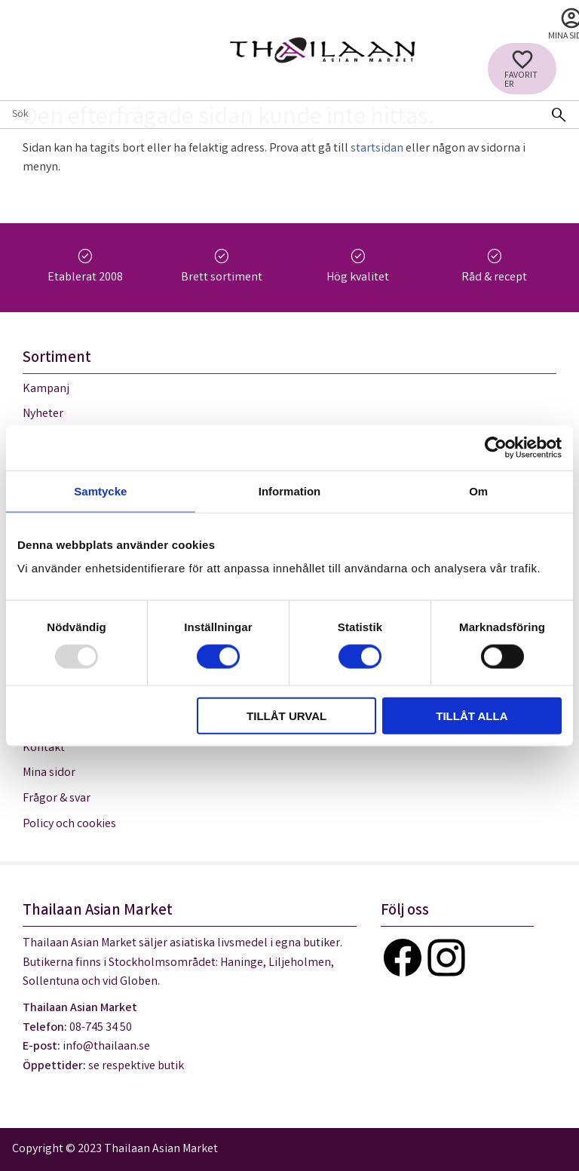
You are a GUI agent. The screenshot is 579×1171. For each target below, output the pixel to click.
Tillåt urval (286, 716)
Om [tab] (478, 490)
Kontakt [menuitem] (44, 748)
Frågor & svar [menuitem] (56, 799)
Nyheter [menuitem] (43, 414)
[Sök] (558, 114)
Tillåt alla (471, 716)
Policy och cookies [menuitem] (69, 824)
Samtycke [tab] (100, 490)
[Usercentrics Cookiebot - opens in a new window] (496, 447)
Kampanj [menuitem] (46, 389)
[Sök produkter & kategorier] (269, 114)
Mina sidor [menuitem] (49, 773)
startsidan (377, 149)
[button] (522, 69)
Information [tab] (290, 490)
